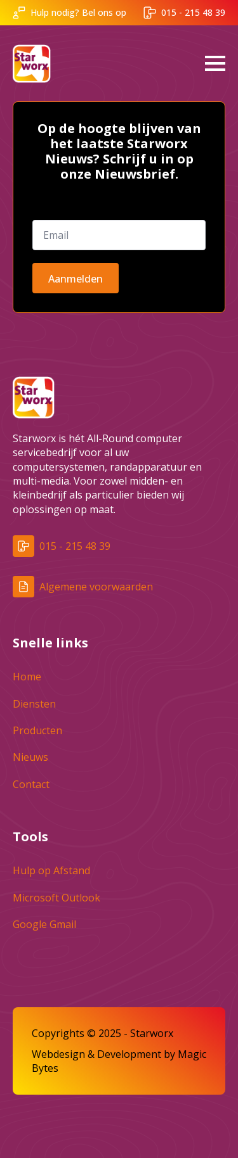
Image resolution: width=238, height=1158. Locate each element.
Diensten (34, 704)
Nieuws (30, 757)
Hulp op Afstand (51, 870)
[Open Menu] (215, 63)
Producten (37, 730)
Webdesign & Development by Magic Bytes (119, 1061)
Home (27, 677)
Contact (31, 784)
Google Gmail (44, 924)
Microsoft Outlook (56, 898)
